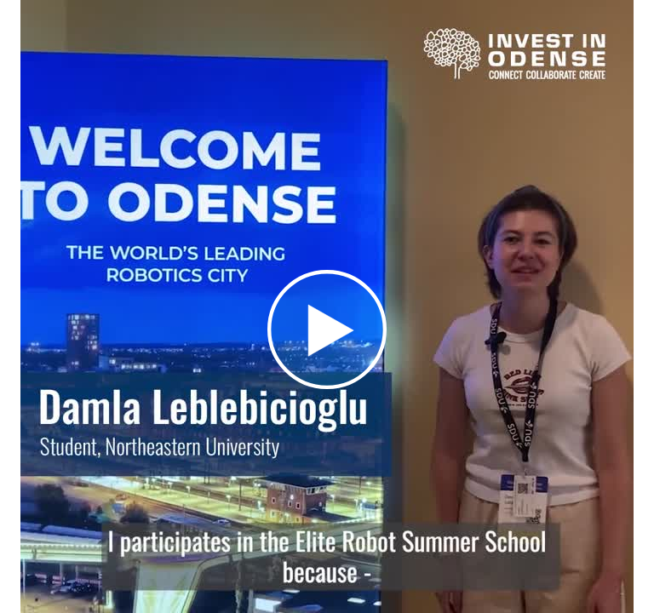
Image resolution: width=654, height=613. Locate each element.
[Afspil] (327, 385)
